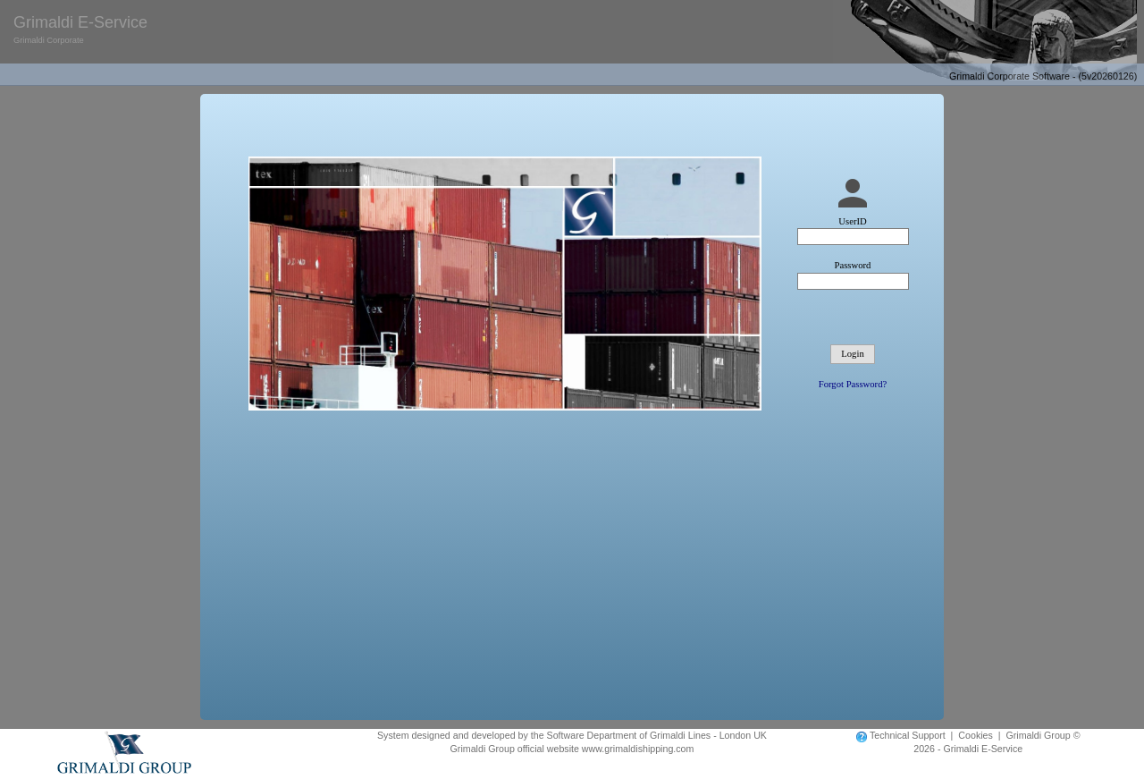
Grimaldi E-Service (80, 31)
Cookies (975, 735)
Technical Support (908, 735)
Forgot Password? (853, 384)
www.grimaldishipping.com (638, 748)
